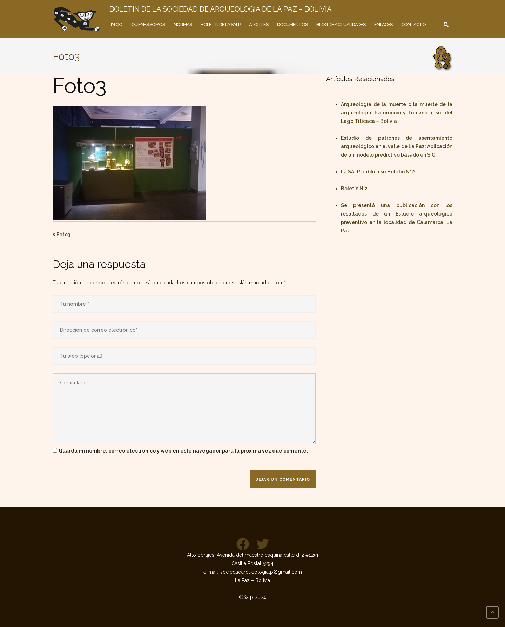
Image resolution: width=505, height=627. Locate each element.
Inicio (116, 24)
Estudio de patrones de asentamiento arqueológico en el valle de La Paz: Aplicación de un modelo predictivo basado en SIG (396, 146)
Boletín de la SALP (220, 24)
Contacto (413, 24)
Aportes (258, 24)
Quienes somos (148, 24)
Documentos (292, 24)
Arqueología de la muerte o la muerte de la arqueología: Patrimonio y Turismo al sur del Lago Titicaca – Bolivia (396, 112)
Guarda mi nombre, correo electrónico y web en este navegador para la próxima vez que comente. (183, 451)
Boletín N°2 (354, 188)
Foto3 (63, 234)
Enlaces (383, 24)
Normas (183, 24)
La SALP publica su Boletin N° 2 (378, 171)
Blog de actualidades (340, 24)
